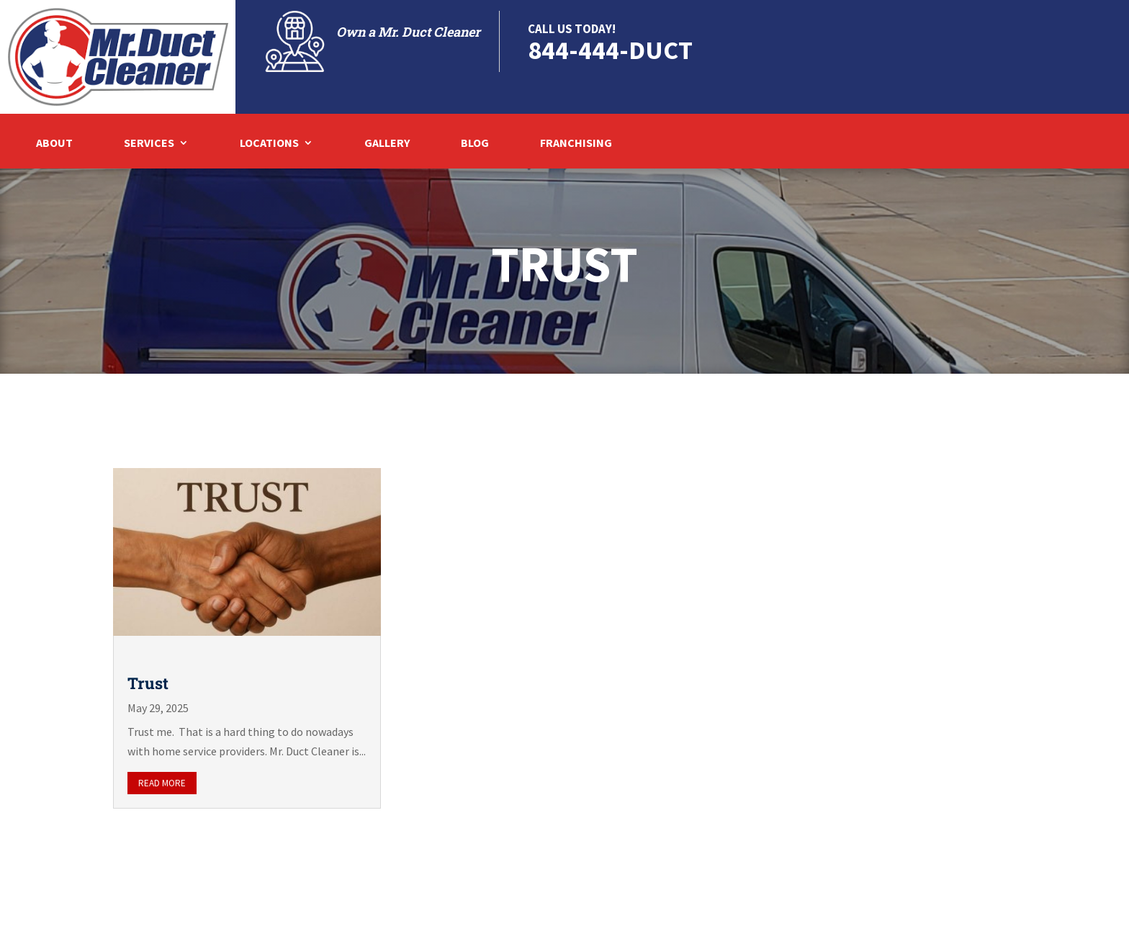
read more (162, 783)
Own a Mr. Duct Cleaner (408, 31)
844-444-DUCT (610, 50)
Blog (475, 144)
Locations (269, 144)
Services (149, 144)
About (54, 144)
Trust (147, 683)
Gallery (387, 144)
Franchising (576, 144)
